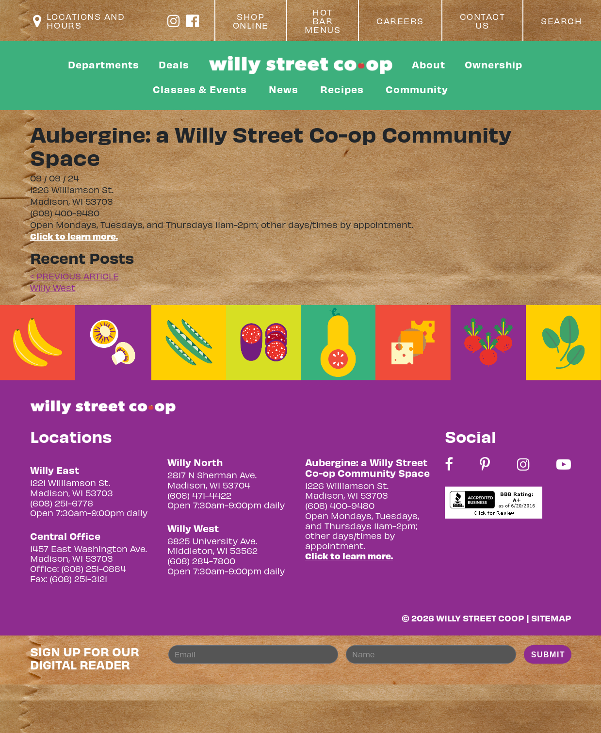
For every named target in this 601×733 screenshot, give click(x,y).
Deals (174, 64)
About (428, 64)
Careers (400, 20)
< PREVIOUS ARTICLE (74, 276)
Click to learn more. (74, 236)
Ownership (493, 64)
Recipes (342, 89)
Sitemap (551, 617)
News (283, 89)
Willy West (53, 287)
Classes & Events (200, 89)
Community (417, 89)
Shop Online (251, 21)
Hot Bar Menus (323, 21)
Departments (103, 64)
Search (561, 20)
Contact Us (482, 21)
